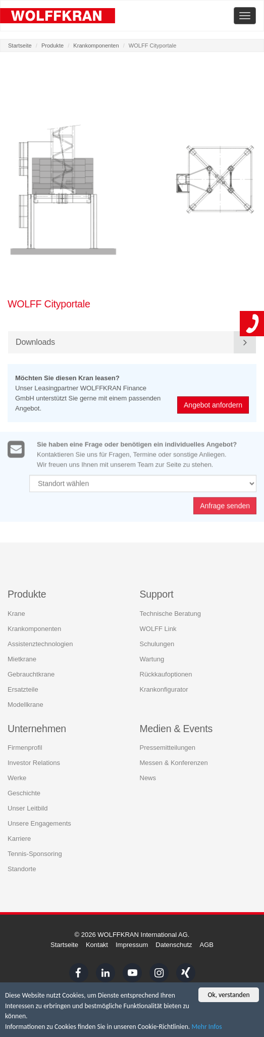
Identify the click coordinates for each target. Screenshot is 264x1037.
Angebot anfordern (213, 405)
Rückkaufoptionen (166, 674)
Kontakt (97, 945)
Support (157, 594)
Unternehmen (37, 728)
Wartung (152, 658)
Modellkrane (25, 704)
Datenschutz (173, 945)
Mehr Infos (206, 1027)
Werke (17, 777)
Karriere (19, 838)
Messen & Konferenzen (174, 762)
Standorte (22, 868)
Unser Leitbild (28, 807)
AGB (207, 945)
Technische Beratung (170, 613)
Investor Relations (34, 762)
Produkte (52, 45)
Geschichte (24, 792)
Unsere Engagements (39, 823)
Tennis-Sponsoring (35, 853)
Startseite (20, 45)
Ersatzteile (23, 689)
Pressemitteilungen (168, 747)
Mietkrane (22, 658)
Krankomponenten (96, 45)
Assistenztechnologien (40, 643)
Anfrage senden (225, 509)
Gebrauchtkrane (31, 674)
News (148, 777)
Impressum (132, 945)
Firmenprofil (25, 747)
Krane (16, 613)
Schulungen (157, 643)
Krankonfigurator (164, 689)
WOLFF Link (158, 628)
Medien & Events (176, 728)
